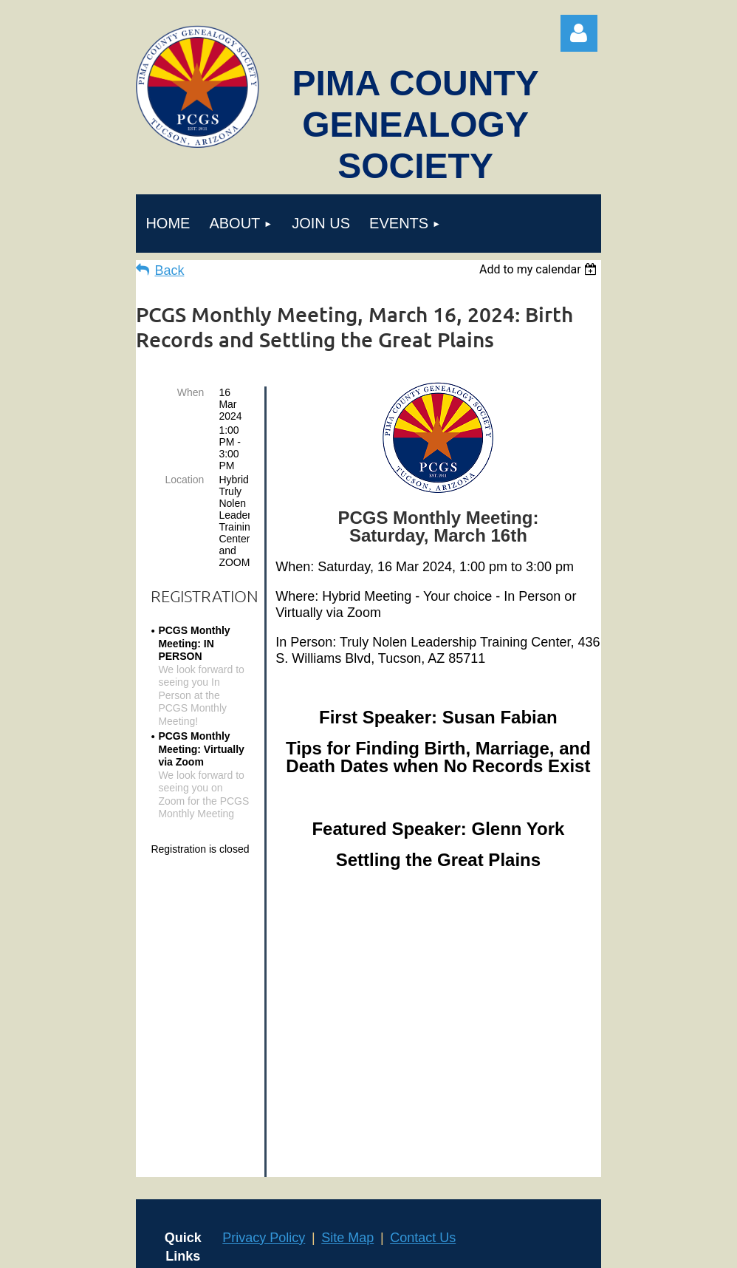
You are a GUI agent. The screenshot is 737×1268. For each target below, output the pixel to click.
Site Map (347, 979)
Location (184, 479)
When (191, 392)
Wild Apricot (558, 1248)
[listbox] (540, 269)
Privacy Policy (263, 979)
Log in (579, 33)
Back (169, 270)
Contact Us (423, 979)
